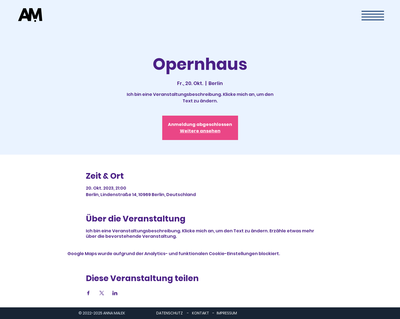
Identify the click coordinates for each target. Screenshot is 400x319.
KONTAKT (200, 313)
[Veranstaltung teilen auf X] (101, 293)
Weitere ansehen (200, 131)
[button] (373, 15)
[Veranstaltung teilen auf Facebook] (88, 293)
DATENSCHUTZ (169, 313)
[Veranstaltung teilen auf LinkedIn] (115, 293)
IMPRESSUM (227, 313)
